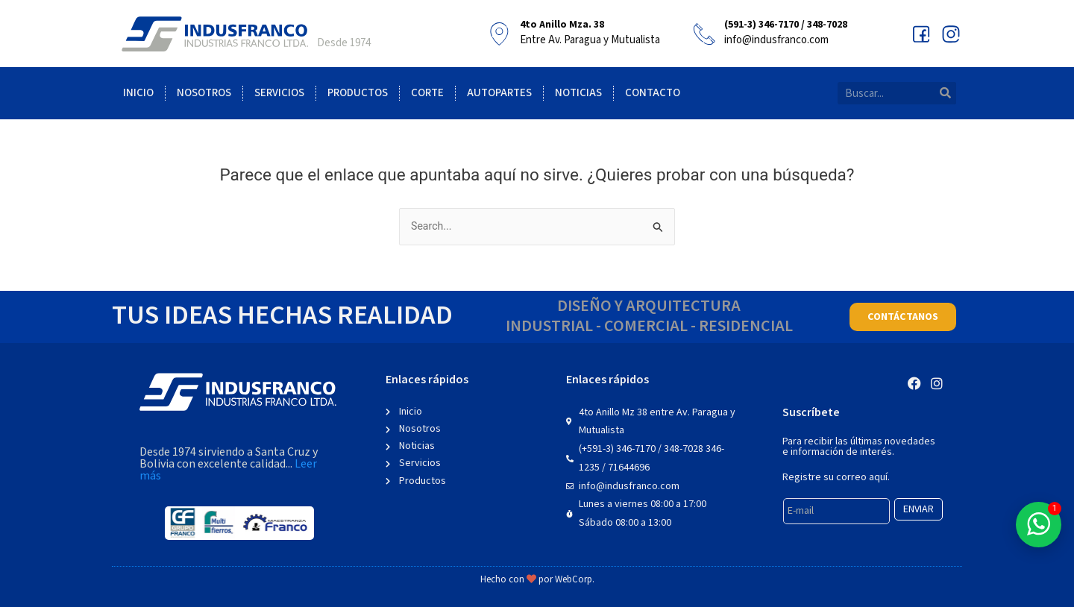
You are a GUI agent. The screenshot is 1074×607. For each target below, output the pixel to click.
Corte (427, 93)
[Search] (945, 93)
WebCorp (573, 579)
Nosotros (204, 93)
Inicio (138, 93)
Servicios (279, 93)
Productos (357, 93)
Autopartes (499, 93)
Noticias (578, 93)
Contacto (652, 93)
